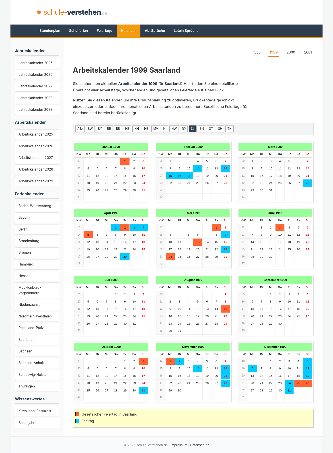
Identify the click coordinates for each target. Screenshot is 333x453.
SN (202, 128)
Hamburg (25, 264)
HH (136, 128)
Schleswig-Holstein (33, 375)
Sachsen (25, 351)
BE (109, 128)
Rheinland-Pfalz (31, 328)
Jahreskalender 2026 (35, 74)
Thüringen (26, 386)
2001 (308, 52)
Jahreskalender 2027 (35, 86)
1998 (257, 52)
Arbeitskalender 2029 (35, 181)
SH (220, 128)
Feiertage (104, 31)
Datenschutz (199, 445)
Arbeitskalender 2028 (35, 169)
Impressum (179, 445)
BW (90, 128)
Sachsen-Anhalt (31, 363)
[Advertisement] (215, 12)
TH (229, 128)
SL (192, 128)
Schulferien (78, 31)
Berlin (23, 229)
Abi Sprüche (155, 31)
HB (127, 128)
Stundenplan (49, 31)
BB (118, 128)
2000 (291, 52)
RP (184, 128)
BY (100, 128)
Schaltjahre (27, 423)
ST (211, 128)
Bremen (24, 252)
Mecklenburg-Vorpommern (29, 290)
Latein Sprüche (186, 31)
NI (164, 128)
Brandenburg (28, 241)
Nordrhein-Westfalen (35, 316)
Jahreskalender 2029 (35, 109)
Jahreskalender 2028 (35, 98)
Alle (80, 128)
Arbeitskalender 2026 (35, 146)
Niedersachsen (30, 305)
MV (155, 128)
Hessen (24, 276)
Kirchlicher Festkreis (34, 411)
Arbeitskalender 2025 (35, 134)
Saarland (25, 340)
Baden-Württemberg (34, 206)
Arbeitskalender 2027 (35, 158)
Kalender (128, 31)
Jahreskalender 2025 (35, 63)
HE (146, 128)
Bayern (24, 217)
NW (174, 128)
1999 (274, 52)
